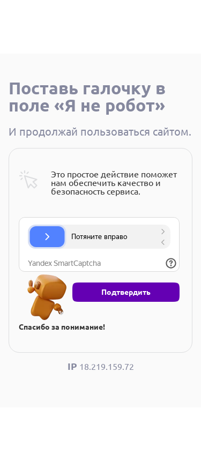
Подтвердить (126, 292)
